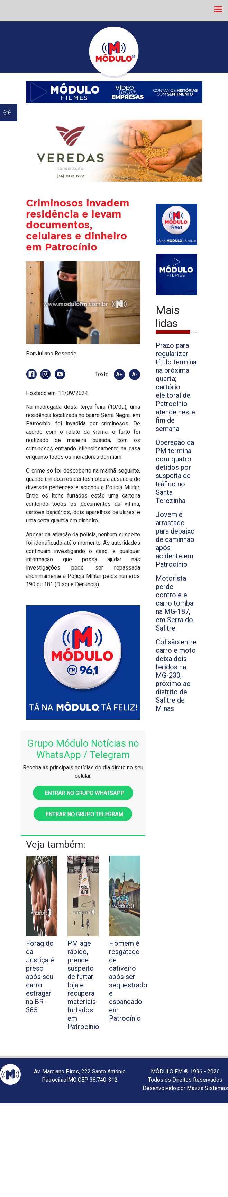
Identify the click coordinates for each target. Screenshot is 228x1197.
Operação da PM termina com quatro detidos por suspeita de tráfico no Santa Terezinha (175, 471)
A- (134, 374)
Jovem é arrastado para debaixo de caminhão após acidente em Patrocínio (175, 539)
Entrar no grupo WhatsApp (83, 793)
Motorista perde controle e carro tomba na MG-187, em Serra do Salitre (174, 603)
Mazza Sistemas (207, 1088)
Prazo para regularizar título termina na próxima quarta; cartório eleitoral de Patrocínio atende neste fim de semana (176, 387)
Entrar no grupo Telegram (83, 814)
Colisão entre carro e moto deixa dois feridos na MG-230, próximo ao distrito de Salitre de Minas (176, 675)
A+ (119, 374)
